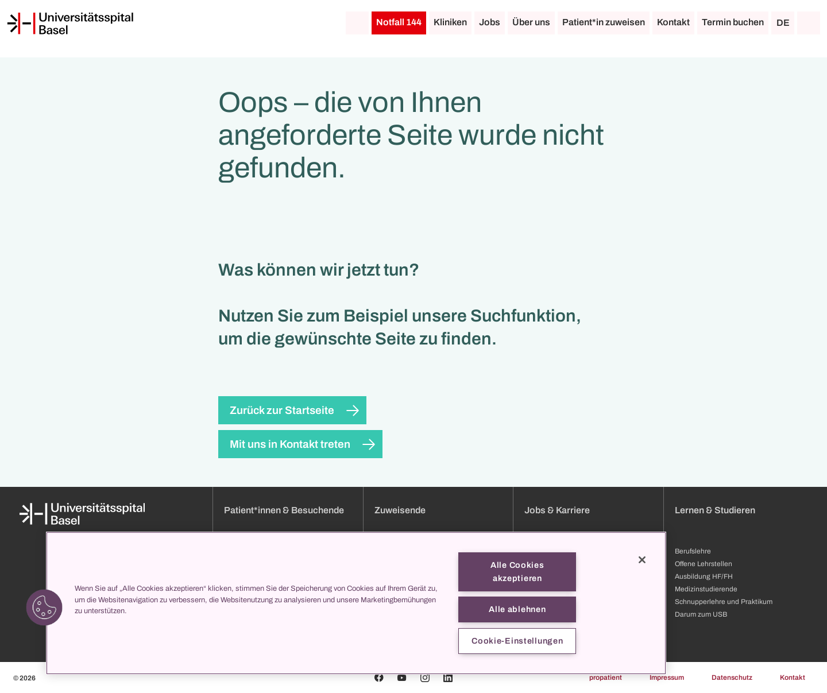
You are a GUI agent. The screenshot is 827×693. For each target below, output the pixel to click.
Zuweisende (400, 510)
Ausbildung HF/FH (704, 576)
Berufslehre (693, 551)
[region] (356, 603)
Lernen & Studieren (715, 510)
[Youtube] (402, 677)
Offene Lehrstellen (703, 564)
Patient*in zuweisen (603, 22)
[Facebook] (379, 677)
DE (783, 23)
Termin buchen (733, 22)
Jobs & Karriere (557, 510)
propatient (605, 677)
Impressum (667, 677)
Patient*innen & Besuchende (284, 510)
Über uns (531, 22)
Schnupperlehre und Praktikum (723, 602)
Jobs (489, 22)
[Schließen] (642, 559)
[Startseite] (70, 23)
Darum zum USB (701, 614)
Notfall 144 (399, 22)
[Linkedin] (448, 677)
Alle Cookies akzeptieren (517, 571)
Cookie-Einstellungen (517, 640)
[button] (44, 607)
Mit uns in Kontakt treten (290, 444)
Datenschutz (732, 677)
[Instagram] (425, 677)
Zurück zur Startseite (282, 410)
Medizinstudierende (706, 589)
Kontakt (673, 22)
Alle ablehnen (517, 609)
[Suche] (808, 22)
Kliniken (450, 22)
